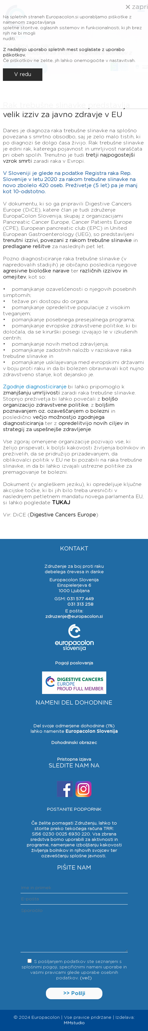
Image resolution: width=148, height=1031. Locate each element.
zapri (137, 7)
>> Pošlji (74, 993)
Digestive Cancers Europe (63, 514)
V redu (22, 74)
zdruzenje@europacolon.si (74, 616)
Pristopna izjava (74, 759)
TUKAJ (61, 502)
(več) (86, 978)
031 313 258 (80, 604)
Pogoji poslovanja (74, 663)
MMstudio (74, 1023)
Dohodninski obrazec (74, 743)
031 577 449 (80, 599)
